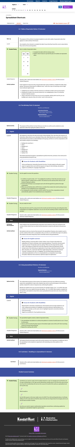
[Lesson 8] (26, 10)
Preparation (10, 23)
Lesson (19, 23)
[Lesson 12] (35, 10)
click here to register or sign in (49, 79)
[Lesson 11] (32, 10)
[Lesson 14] (40, 10)
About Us (38, 1)
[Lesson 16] (45, 10)
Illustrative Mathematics (13, 436)
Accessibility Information (40, 433)
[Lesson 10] (30, 10)
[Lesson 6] (22, 10)
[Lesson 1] (12, 10)
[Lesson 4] (18, 10)
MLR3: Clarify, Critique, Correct (45, 112)
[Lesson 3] (16, 10)
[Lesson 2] (14, 10)
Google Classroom (53, 1)
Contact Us (44, 1)
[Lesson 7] (24, 10)
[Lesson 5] (20, 10)
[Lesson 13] (37, 10)
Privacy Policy (32, 433)
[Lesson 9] (28, 10)
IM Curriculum (30, 1)
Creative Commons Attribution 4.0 (35, 436)
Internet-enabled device (44, 116)
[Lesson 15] (42, 10)
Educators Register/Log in (65, 1)
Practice (25, 23)
